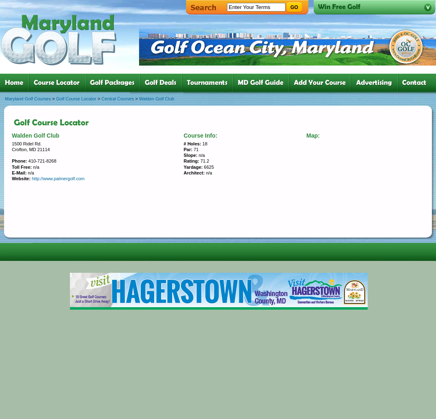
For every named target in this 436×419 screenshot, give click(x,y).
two (59, 83)
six (263, 83)
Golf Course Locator (76, 98)
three (115, 83)
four (163, 83)
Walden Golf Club (156, 98)
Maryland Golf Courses (28, 98)
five (209, 83)
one (16, 83)
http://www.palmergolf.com (58, 178)
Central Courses (117, 98)
